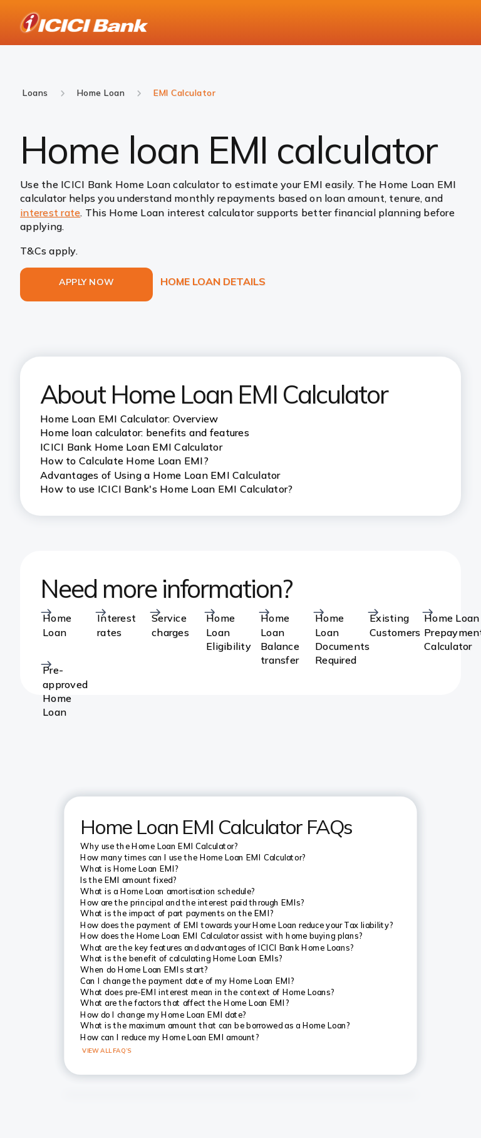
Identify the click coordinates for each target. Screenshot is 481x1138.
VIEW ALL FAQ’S (107, 1051)
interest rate (50, 212)
